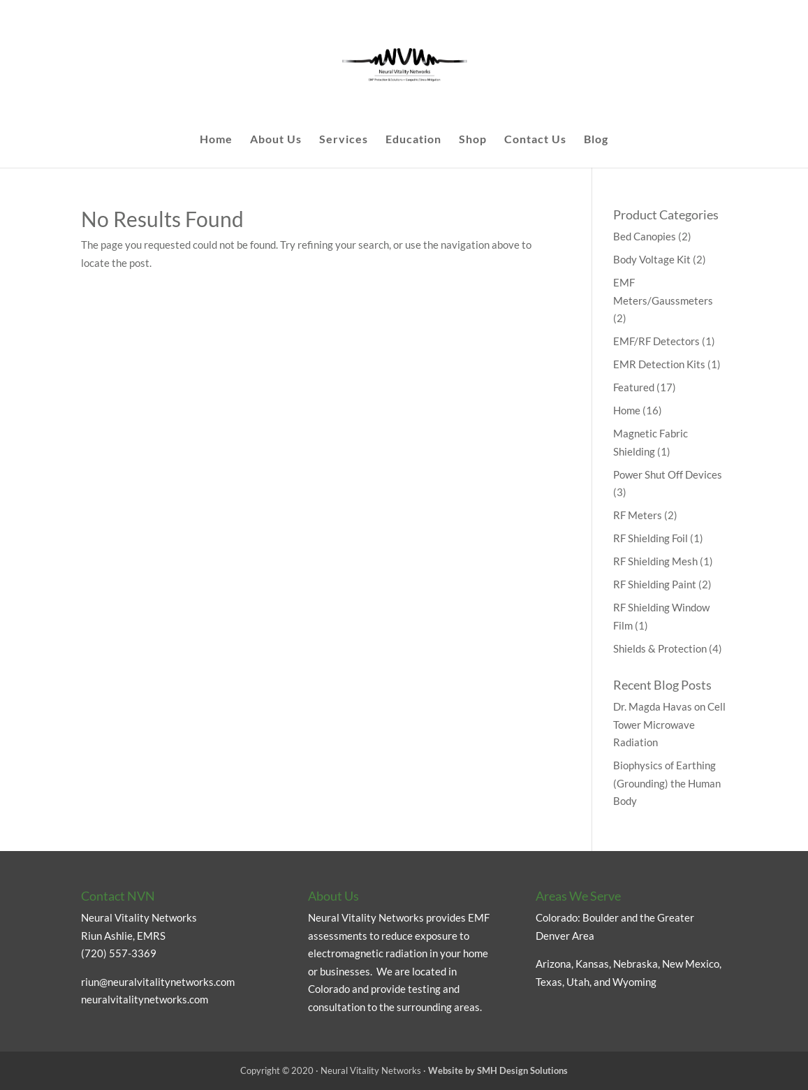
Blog (596, 139)
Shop (473, 139)
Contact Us (535, 139)
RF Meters (637, 515)
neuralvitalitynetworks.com (144, 999)
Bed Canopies (644, 236)
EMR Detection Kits (659, 364)
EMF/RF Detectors (656, 341)
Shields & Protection (660, 648)
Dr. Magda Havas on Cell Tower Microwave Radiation (669, 724)
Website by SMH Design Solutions (498, 1070)
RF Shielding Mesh (655, 561)
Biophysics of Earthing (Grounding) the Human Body (667, 783)
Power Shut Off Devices (667, 474)
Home (216, 139)
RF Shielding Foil (650, 538)
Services (343, 139)
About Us (276, 139)
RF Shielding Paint (654, 584)
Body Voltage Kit (652, 259)
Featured (633, 387)
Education (413, 139)
